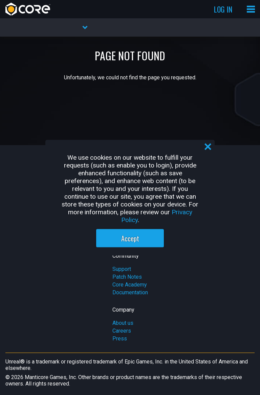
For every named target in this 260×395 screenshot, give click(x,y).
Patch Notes (127, 277)
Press (119, 338)
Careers (121, 331)
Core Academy (129, 284)
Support (121, 269)
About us (122, 323)
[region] (130, 197)
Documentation (130, 292)
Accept (130, 238)
